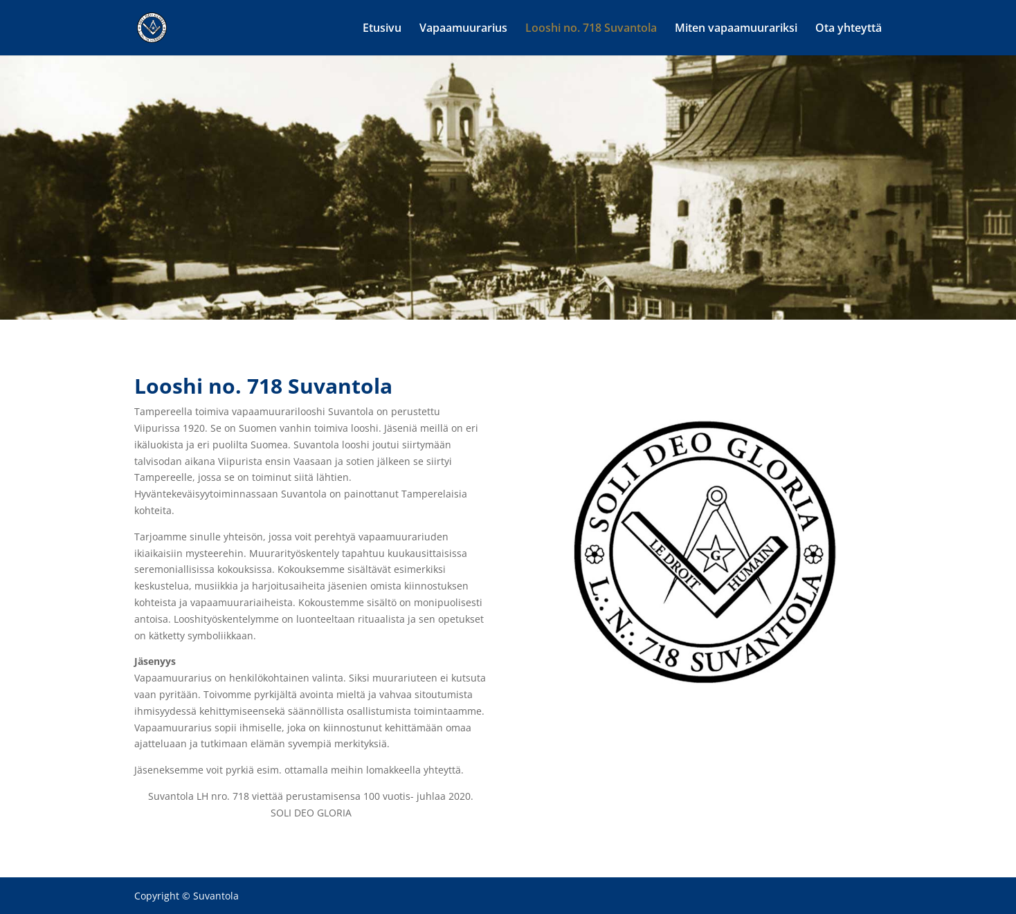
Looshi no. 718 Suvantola (591, 29)
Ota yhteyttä (848, 29)
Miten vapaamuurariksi (736, 29)
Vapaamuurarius (463, 29)
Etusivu (382, 29)
